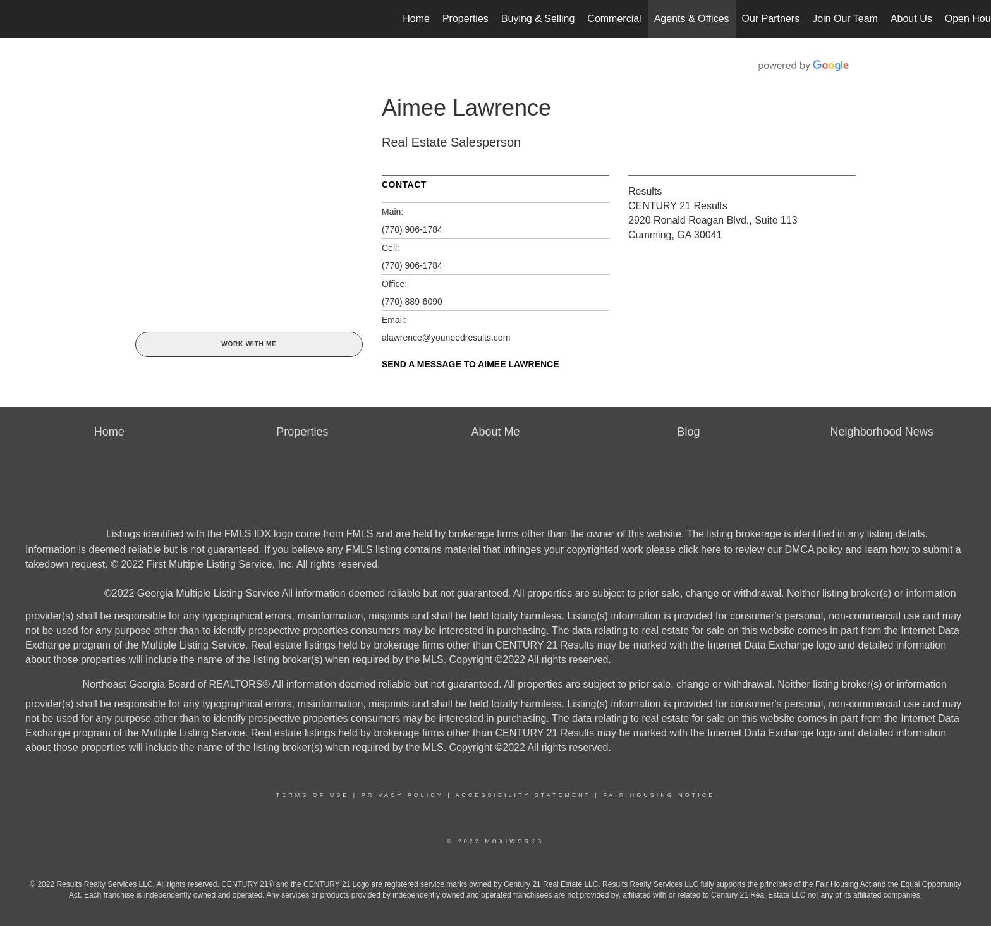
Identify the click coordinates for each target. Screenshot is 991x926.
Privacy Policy (403, 795)
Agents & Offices (691, 18)
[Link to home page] (16, 19)
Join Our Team (845, 18)
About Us (911, 18)
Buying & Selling (538, 18)
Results (645, 191)
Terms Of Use (313, 795)
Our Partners (771, 18)
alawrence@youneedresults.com (446, 337)
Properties (465, 18)
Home (416, 18)
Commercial (614, 18)
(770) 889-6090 (412, 301)
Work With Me (248, 344)
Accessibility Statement (523, 795)
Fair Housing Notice (659, 795)
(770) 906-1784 (412, 229)
